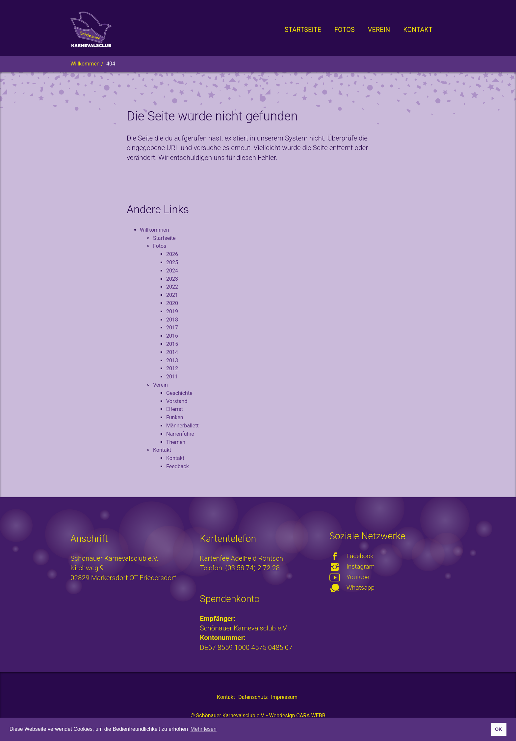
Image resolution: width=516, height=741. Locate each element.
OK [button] (498, 729)
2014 (172, 352)
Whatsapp (360, 587)
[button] (344, 30)
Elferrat (174, 409)
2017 (172, 327)
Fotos (159, 246)
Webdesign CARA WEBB (297, 715)
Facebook (360, 556)
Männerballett (182, 425)
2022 (172, 287)
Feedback (177, 466)
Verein (160, 385)
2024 (172, 271)
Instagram (361, 566)
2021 (172, 295)
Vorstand (176, 401)
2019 (172, 311)
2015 (172, 344)
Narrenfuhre (180, 434)
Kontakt (162, 450)
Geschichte (179, 393)
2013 (172, 360)
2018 (172, 320)
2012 (172, 368)
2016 (172, 336)
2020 (172, 303)
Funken (174, 417)
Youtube (358, 577)
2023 (172, 279)
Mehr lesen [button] (204, 729)
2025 (172, 262)
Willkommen (154, 230)
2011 (172, 376)
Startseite (164, 238)
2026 (172, 254)
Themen (175, 442)
